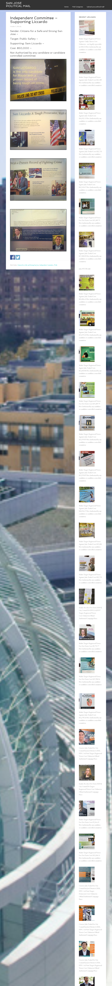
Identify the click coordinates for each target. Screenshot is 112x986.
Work (55, 265)
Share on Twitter (17, 257)
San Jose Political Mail (18, 4)
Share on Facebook (12, 257)
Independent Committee (46, 265)
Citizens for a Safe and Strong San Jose (28, 265)
